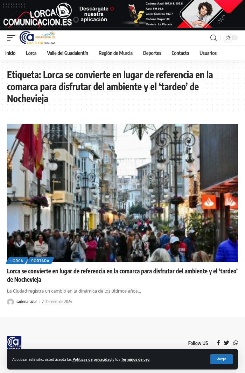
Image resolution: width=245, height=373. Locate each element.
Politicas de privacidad (92, 359)
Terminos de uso (135, 359)
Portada (40, 261)
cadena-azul (26, 301)
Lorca (16, 261)
